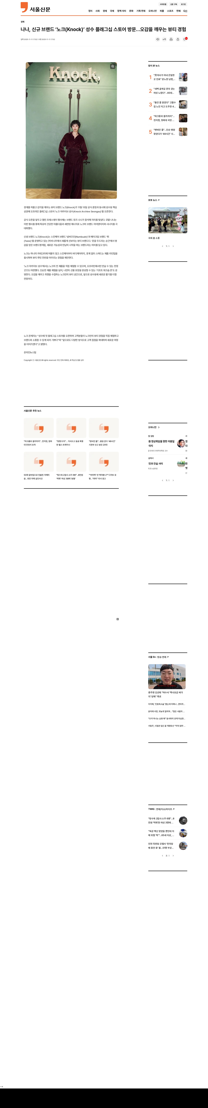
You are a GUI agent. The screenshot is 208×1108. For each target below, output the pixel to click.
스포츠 (170, 10)
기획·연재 (141, 10)
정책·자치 (121, 10)
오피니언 (153, 10)
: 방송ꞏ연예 (158, 657)
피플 (162, 10)
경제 (105, 10)
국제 (112, 10)
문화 (131, 10)
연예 (178, 10)
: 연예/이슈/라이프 (161, 809)
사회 (98, 10)
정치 (90, 10)
